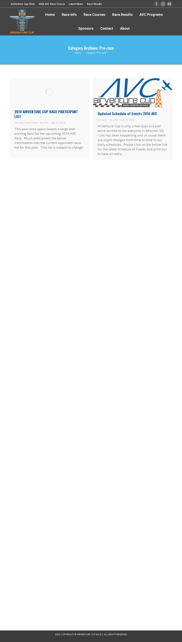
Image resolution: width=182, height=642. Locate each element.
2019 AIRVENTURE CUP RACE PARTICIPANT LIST (46, 114)
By (44, 122)
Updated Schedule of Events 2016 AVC (127, 113)
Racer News (31, 122)
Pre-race (19, 122)
